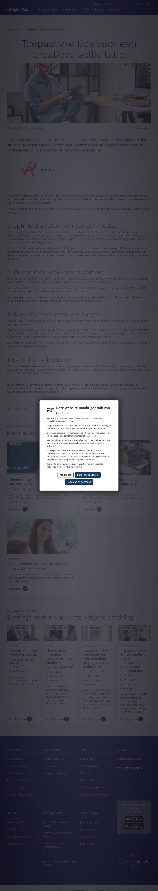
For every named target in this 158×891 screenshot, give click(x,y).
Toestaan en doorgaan (79, 482)
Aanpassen (66, 474)
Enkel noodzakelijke (88, 474)
